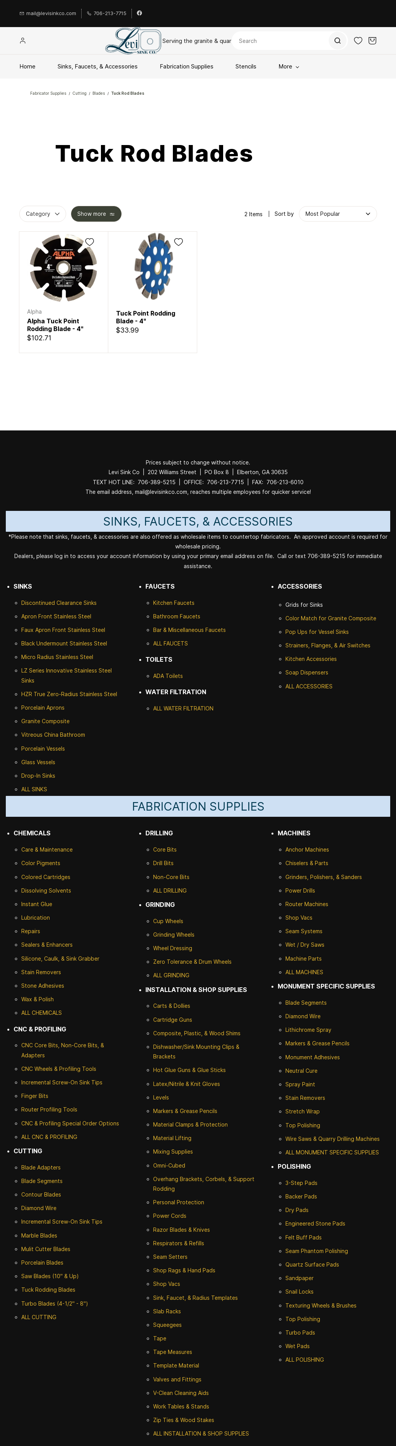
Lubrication (35, 917)
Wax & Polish (37, 999)
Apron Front (37, 616)
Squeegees (167, 1324)
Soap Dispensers (306, 672)
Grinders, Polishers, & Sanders (323, 877)
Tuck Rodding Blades (48, 1289)
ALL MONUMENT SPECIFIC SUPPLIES (332, 1152)
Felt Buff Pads (303, 1237)
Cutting (79, 93)
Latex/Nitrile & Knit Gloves (186, 1084)
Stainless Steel (72, 616)
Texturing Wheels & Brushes (321, 1305)
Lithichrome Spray (308, 1029)
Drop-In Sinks (38, 775)
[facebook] (139, 13)
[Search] (290, 40)
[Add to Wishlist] (89, 242)
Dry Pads (297, 1210)
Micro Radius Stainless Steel (57, 657)
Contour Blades (41, 1194)
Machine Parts (303, 958)
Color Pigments (40, 863)
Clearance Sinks (76, 602)
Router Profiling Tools (49, 1109)
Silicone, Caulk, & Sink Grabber (60, 958)
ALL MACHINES (304, 972)
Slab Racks (167, 1311)
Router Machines (306, 904)
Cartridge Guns (172, 1019)
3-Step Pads (301, 1183)
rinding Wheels (176, 934)
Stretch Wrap (302, 1111)
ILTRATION (199, 708)
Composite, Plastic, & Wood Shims (197, 1033)
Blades (98, 93)
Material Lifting (172, 1138)
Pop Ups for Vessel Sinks (317, 631)
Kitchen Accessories (311, 659)
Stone (29, 985)
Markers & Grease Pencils (185, 1111)
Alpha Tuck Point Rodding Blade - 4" (55, 325)
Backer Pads (301, 1196)
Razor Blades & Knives (181, 1229)
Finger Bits (34, 1096)
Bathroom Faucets (176, 616)
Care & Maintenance (47, 849)
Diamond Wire (38, 1208)
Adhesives (50, 985)
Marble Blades (39, 1235)
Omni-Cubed (169, 1165)
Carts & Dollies (171, 1005)
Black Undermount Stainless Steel (64, 643)
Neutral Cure (301, 1070)
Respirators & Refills (178, 1243)
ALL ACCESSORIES (309, 686)
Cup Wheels (168, 921)
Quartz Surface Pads (312, 1264)
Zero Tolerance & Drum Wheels (192, 961)
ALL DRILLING (170, 890)
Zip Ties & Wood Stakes (183, 1420)
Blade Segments (42, 1181)
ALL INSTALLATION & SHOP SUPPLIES (201, 1433)
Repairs (30, 931)
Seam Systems (304, 931)
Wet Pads (297, 1346)
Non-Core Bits (171, 877)
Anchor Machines (307, 849)
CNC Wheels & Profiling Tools (58, 1068)
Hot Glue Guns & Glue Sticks (189, 1070)
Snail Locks (299, 1291)
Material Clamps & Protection (190, 1124)
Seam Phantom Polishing (316, 1251)
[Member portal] (22, 40)
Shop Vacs (166, 1283)
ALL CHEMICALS (41, 1012)
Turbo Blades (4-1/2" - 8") (54, 1303)
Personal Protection (178, 1202)
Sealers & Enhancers (47, 944)
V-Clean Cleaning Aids (181, 1393)
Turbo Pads (300, 1332)
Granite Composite (45, 721)
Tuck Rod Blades (127, 93)
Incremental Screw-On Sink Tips (61, 1082)
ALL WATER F (169, 708)
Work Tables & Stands (181, 1406)
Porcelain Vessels (43, 748)
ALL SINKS (34, 789)
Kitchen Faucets (174, 602)
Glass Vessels (38, 762)
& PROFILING (60, 1137)
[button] (358, 40)
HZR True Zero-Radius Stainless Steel (69, 694)
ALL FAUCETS (170, 643)
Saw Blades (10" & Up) (50, 1276)
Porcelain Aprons (43, 707)
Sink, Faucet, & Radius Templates (195, 1297)
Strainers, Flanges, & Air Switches (327, 645)
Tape (159, 1338)
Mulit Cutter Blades (45, 1249)
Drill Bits (163, 863)
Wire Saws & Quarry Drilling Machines (332, 1138)
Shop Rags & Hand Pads (184, 1270)
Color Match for (306, 618)
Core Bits (165, 849)
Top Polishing (302, 1125)
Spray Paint (300, 1084)
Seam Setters (170, 1256)
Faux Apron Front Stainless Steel (63, 630)
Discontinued (38, 602)
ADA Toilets (168, 676)
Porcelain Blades (42, 1262)
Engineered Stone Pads (315, 1223)
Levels (161, 1097)
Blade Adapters (41, 1167)
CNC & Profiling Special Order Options (70, 1123)
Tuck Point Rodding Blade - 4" (145, 317)
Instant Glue (36, 904)
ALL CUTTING (38, 1317)
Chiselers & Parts (306, 863)
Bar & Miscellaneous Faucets (189, 630)
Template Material (176, 1365)
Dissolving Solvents (46, 890)
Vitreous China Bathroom (53, 734)
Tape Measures (172, 1352)
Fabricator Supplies (48, 93)
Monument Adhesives (312, 1057)
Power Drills (300, 890)
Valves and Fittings (177, 1379)
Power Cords (169, 1215)
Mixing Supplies (173, 1151)
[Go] (337, 40)
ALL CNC (32, 1137)
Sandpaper (299, 1278)
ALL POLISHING (304, 1359)
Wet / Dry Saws (304, 944)
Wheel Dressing (172, 948)
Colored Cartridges (45, 877)
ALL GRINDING (171, 975)
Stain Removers (41, 972)
